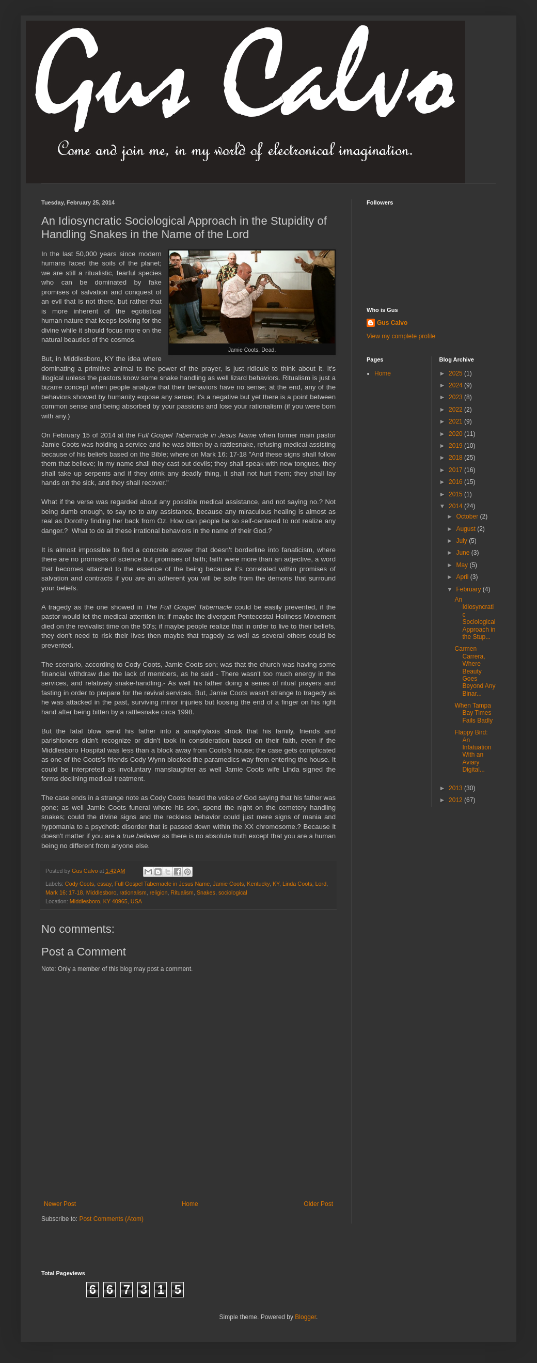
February (469, 589)
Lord (321, 884)
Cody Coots (79, 884)
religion (159, 892)
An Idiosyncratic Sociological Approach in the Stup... (474, 618)
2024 (456, 385)
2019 (456, 445)
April (463, 577)
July (462, 540)
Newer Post (60, 1204)
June (463, 552)
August (466, 528)
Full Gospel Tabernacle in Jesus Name (162, 884)
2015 (456, 494)
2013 (456, 788)
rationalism (132, 892)
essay (104, 884)
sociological (232, 892)
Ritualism (181, 892)
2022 (456, 409)
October (468, 516)
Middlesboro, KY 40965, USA (106, 901)
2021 (456, 421)
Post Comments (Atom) (111, 1219)
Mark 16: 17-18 (64, 892)
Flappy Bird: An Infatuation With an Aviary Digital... (472, 751)
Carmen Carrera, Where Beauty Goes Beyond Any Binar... (474, 671)
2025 (456, 373)
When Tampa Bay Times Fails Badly (473, 713)
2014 (456, 506)
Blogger (305, 1317)
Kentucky (258, 884)
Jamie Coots (228, 884)
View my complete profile (401, 336)
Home (190, 1204)
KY (276, 884)
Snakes (206, 892)
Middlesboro (101, 892)
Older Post (318, 1204)
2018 (456, 457)
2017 (456, 470)
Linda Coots (297, 884)
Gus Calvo (392, 322)
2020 (456, 433)
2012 (456, 800)
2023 (456, 397)
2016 (456, 481)
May (462, 565)
